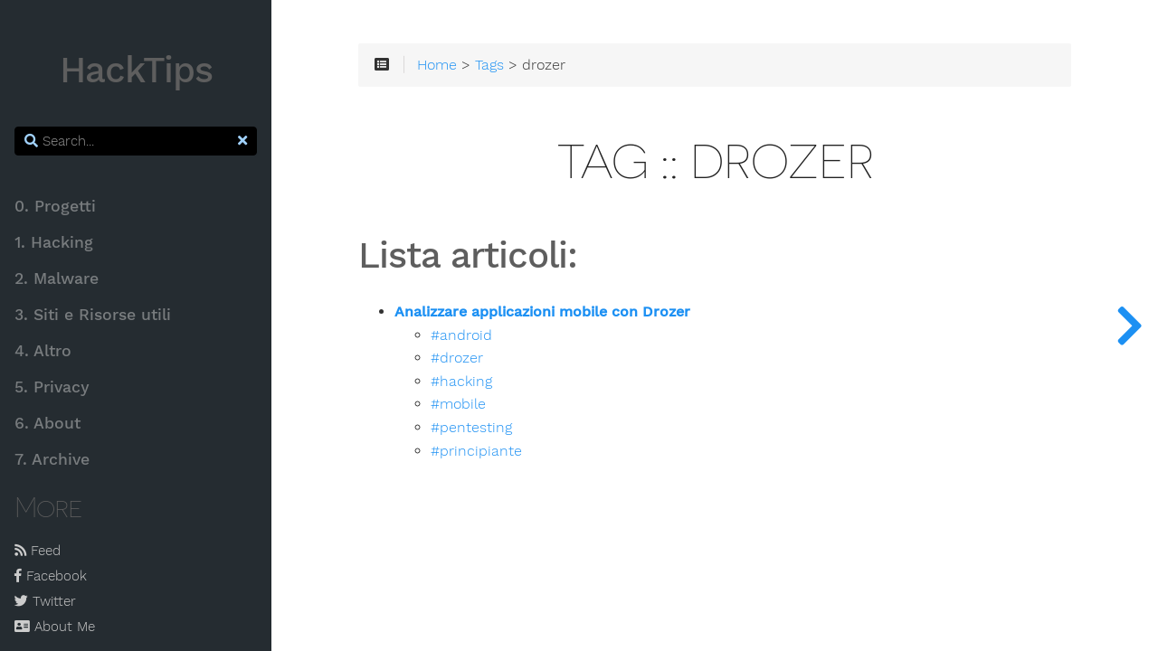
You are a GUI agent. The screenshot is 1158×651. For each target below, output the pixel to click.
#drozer (457, 358)
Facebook (50, 576)
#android (461, 335)
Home (437, 65)
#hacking (461, 381)
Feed (37, 550)
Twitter (45, 601)
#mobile (458, 404)
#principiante (476, 451)
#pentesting (471, 428)
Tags (489, 65)
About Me (54, 626)
